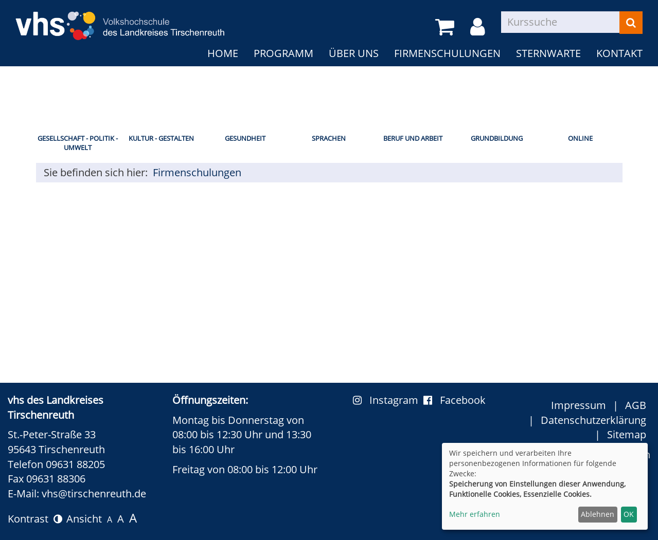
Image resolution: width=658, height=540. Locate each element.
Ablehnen (597, 514)
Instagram (388, 400)
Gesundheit (245, 138)
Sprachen (329, 138)
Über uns (354, 53)
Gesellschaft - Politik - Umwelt (78, 143)
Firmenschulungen (447, 53)
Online (580, 138)
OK (629, 514)
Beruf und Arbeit (412, 138)
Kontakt (619, 53)
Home (222, 53)
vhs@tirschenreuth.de (94, 493)
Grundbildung (497, 138)
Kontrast (35, 519)
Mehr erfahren (474, 514)
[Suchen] (631, 22)
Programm (283, 53)
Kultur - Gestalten (161, 138)
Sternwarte (548, 53)
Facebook (454, 400)
